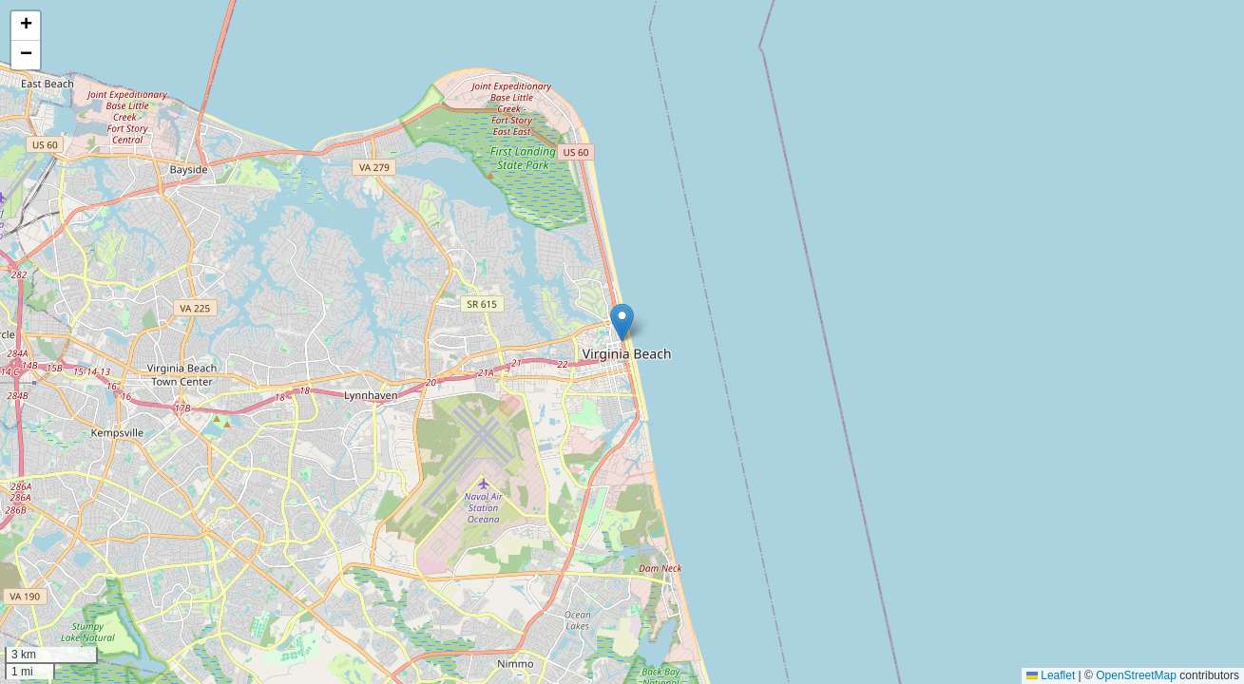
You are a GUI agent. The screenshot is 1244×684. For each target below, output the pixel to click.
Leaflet (1050, 675)
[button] (622, 322)
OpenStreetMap (1136, 675)
